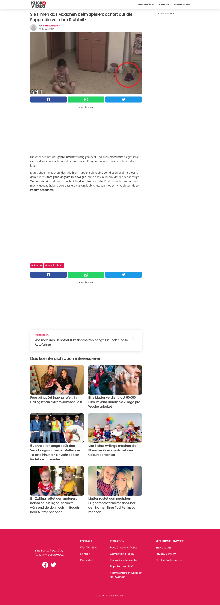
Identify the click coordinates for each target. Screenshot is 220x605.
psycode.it (87, 560)
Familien (164, 4)
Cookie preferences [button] (169, 560)
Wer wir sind (88, 547)
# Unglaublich (54, 265)
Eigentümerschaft (122, 566)
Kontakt (85, 554)
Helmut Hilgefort (51, 25)
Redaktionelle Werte (123, 560)
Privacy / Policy (166, 554)
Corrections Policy (122, 554)
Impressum (163, 547)
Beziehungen (182, 4)
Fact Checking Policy (123, 547)
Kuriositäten (146, 4)
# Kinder (36, 265)
